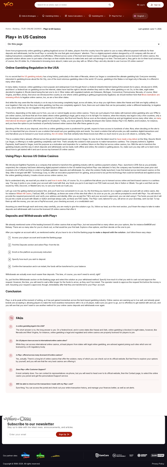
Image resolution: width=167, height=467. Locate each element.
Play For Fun (117, 434)
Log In (141, 5)
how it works (57, 180)
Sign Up (155, 5)
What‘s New (145, 434)
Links (142, 430)
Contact (143, 427)
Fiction (157, 434)
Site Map (158, 430)
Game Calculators (119, 427)
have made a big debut (127, 139)
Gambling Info (118, 430)
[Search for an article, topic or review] (72, 5)
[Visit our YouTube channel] (5, 441)
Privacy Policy (158, 464)
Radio (142, 438)
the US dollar (57, 134)
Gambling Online (119, 438)
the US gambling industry (32, 76)
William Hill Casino (24, 193)
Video (156, 423)
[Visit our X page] (11, 441)
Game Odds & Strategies (122, 423)
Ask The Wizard (119, 442)
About (142, 423)
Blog (156, 427)
